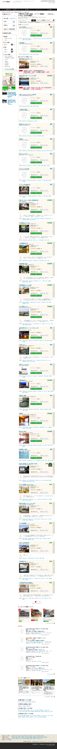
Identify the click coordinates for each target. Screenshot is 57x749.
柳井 (34, 701)
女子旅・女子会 (27, 711)
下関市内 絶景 (42, 409)
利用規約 (50, 744)
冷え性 (43, 715)
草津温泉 (13, 737)
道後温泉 (34, 737)
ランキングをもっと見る (50, 623)
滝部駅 (43, 150)
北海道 (34, 735)
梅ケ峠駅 (33, 219)
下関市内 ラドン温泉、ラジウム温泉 (27, 218)
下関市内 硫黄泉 (24, 260)
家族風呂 (44, 716)
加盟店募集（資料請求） (27, 741)
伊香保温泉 (30, 737)
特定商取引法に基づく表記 (44, 744)
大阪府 (31, 735)
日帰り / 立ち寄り (8, 38)
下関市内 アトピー (31, 578)
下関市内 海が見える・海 (37, 323)
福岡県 (42, 735)
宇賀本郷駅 (52, 460)
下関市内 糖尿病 (41, 260)
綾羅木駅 (29, 39)
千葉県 (19, 735)
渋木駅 (36, 135)
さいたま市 (22, 738)
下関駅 (23, 39)
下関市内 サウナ (35, 165)
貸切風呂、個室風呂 (34, 711)
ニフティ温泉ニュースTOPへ (49, 696)
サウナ (48, 715)
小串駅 (31, 219)
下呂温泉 (26, 737)
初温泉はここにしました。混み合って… (35, 668)
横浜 (12, 738)
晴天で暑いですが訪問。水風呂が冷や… (35, 631)
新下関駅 (26, 39)
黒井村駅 (27, 219)
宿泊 (19, 715)
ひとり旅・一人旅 (21, 711)
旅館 (39, 711)
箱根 (16, 737)
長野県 (37, 735)
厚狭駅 (43, 558)
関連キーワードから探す (6, 739)
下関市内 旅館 (38, 460)
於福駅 (34, 135)
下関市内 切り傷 (44, 280)
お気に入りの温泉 (44, 1)
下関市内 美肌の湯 (35, 260)
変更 (14, 21)
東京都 (28, 735)
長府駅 (49, 391)
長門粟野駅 (26, 324)
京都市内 (34, 738)
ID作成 (53, 2)
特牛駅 (45, 150)
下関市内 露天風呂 (38, 150)
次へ (53, 24)
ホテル (46, 715)
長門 (23, 701)
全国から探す (12, 18)
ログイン (50, 2)
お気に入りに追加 (45, 48)
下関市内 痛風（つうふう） (49, 218)
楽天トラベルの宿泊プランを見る (36, 35)
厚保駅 (31, 481)
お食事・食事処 (23, 715)
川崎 (14, 738)
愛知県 (40, 735)
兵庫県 (22, 735)
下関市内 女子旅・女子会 (37, 38)
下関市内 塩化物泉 (36, 218)
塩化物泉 (31, 716)
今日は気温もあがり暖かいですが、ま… (35, 649)
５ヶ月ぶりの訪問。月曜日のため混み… (35, 640)
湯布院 (41, 737)
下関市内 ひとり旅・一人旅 (39, 480)
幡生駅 (51, 38)
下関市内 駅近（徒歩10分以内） (32, 180)
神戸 (41, 738)
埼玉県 (16, 735)
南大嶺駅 (27, 481)
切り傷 (51, 711)
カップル (31, 715)
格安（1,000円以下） (37, 715)
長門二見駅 (48, 150)
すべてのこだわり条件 (9, 69)
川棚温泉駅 (24, 219)
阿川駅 (52, 150)
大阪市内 (31, 738)
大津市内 (38, 738)
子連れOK (42, 711)
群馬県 (25, 735)
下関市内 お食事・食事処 (45, 38)
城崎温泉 (22, 737)
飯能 (25, 738)
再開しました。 (29, 658)
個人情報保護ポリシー (36, 744)
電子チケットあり (23, 22)
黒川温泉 (38, 737)
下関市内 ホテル (29, 135)
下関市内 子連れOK (31, 480)
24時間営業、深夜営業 (9, 57)
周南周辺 (29, 701)
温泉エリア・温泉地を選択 (9, 29)
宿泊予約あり (37, 22)
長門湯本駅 (39, 135)
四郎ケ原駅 (24, 481)
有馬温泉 (19, 737)
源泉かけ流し (47, 711)
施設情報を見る (35, 48)
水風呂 (41, 716)
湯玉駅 (47, 578)
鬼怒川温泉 (45, 737)
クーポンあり (30, 22)
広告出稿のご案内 (35, 741)
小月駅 (48, 260)
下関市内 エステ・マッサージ (46, 323)
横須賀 (17, 738)
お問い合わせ (52, 741)
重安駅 (43, 135)
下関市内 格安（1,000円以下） (46, 538)
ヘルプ (48, 741)
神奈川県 (13, 735)
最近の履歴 (51, 1)
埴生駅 (50, 302)
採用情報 (53, 744)
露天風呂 (27, 715)
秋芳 (26, 701)
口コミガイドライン (42, 741)
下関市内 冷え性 (41, 340)
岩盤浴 (6, 61)
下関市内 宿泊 (24, 38)
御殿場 (28, 738)
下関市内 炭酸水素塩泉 (25, 302)
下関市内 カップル (30, 38)
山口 (19, 701)
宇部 (21, 701)
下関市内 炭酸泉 (24, 538)
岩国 (32, 701)
